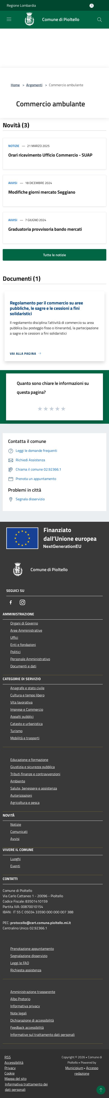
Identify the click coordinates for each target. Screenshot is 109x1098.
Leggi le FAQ (19, 963)
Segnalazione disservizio (28, 955)
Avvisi (12, 182)
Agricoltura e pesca (24, 802)
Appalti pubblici (22, 716)
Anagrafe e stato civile (27, 688)
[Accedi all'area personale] (91, 5)
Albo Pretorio (20, 999)
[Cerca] (99, 19)
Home (15, 85)
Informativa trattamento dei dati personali (26, 1086)
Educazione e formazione (29, 759)
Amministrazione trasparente (32, 991)
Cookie (9, 1073)
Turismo (16, 730)
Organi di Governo (24, 623)
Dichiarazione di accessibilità (32, 1020)
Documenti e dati (23, 666)
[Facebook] (10, 602)
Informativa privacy (25, 1006)
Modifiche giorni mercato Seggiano (41, 192)
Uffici (14, 637)
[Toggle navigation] (9, 19)
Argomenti (34, 85)
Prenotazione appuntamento (32, 948)
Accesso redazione (86, 1070)
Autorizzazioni (21, 795)
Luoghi (15, 858)
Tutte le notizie (54, 255)
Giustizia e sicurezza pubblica (32, 766)
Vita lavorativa (21, 702)
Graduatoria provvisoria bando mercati (45, 229)
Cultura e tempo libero (27, 695)
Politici (15, 651)
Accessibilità (13, 1062)
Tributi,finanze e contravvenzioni (35, 774)
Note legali (18, 1013)
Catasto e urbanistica (26, 723)
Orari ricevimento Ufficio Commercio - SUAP (50, 154)
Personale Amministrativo (30, 659)
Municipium (74, 1068)
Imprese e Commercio (26, 709)
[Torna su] (100, 1089)
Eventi (15, 866)
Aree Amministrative (26, 630)
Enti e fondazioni (23, 644)
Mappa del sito (15, 1078)
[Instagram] (22, 602)
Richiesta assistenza (25, 970)
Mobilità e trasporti (24, 738)
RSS (7, 1057)
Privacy (10, 1068)
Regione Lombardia (21, 5)
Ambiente (17, 781)
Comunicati (19, 831)
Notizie (13, 145)
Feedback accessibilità (27, 1027)
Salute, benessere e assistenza (33, 788)
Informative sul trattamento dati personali (42, 1034)
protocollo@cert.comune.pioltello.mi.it (40, 922)
